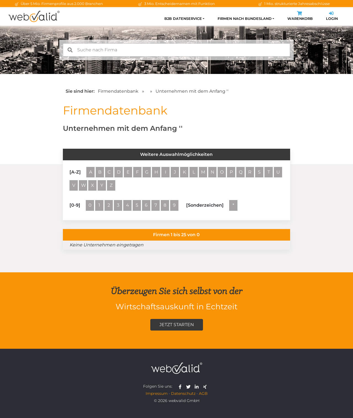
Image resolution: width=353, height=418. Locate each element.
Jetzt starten (176, 324)
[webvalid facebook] (181, 386)
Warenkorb (300, 16)
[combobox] (176, 50)
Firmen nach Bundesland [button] (245, 19)
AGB (203, 393)
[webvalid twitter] (189, 386)
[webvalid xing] (205, 386)
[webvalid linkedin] (197, 386)
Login (331, 16)
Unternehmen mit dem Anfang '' (192, 91)
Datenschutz (183, 393)
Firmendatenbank (118, 91)
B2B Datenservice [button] (183, 19)
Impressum (157, 393)
